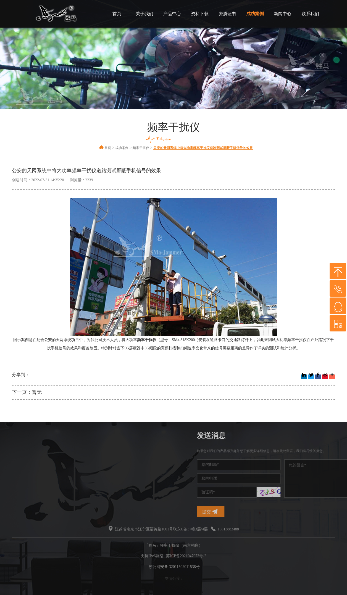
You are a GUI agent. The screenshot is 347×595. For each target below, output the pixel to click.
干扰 (10, 481)
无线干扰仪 (16, 491)
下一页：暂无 (27, 392)
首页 (116, 13)
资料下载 (200, 13)
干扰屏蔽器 (16, 471)
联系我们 (310, 13)
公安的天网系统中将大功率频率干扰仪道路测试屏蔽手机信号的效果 (203, 148)
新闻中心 (282, 13)
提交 (274, 511)
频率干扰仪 (141, 148)
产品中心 (172, 13)
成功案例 (255, 13)
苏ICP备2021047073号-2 (186, 556)
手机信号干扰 (18, 461)
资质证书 (227, 13)
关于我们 (144, 13)
